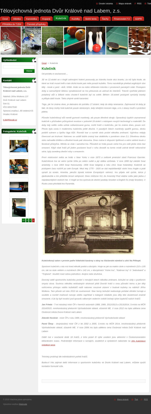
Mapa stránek (125, 3)
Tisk (149, 3)
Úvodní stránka (106, 3)
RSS (139, 3)
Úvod (44, 63)
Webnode (23, 404)
